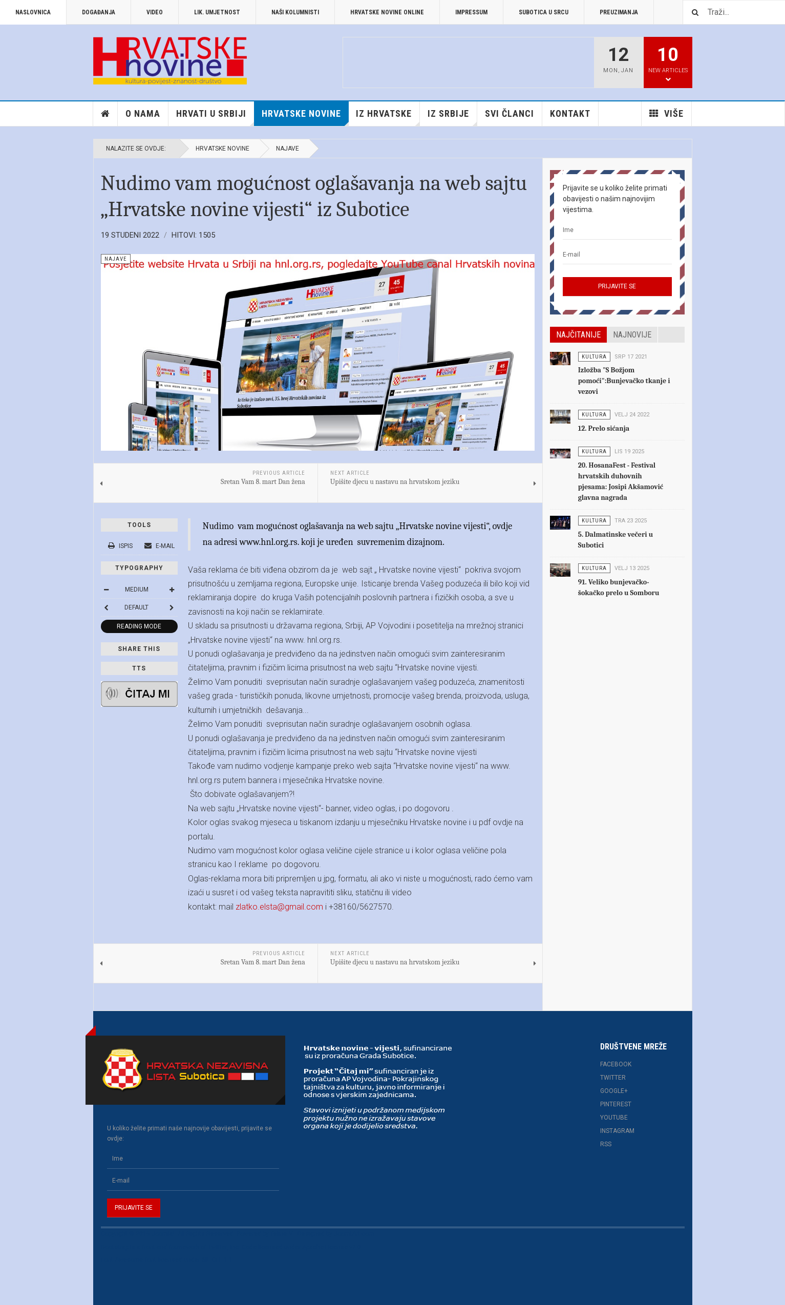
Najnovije (632, 335)
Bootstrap (115, 1247)
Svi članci (509, 113)
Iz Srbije (452, 117)
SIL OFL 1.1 (217, 1260)
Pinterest (615, 1104)
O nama (142, 113)
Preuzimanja (619, 12)
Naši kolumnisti (295, 12)
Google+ (614, 1090)
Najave (287, 148)
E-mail (159, 546)
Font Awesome (122, 1260)
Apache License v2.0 (331, 1247)
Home (105, 113)
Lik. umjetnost (217, 12)
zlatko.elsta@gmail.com (279, 907)
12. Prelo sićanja (603, 428)
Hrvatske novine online (387, 12)
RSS (605, 1144)
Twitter (613, 1077)
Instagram (617, 1130)
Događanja (98, 12)
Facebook (615, 1064)
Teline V (281, 1233)
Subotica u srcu (543, 12)
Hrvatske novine (305, 117)
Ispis (121, 546)
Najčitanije (578, 335)
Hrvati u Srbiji (215, 117)
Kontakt (570, 113)
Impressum (471, 12)
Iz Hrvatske (388, 117)
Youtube (614, 1117)
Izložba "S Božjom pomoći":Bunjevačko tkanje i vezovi (624, 381)
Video (154, 12)
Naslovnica (33, 12)
